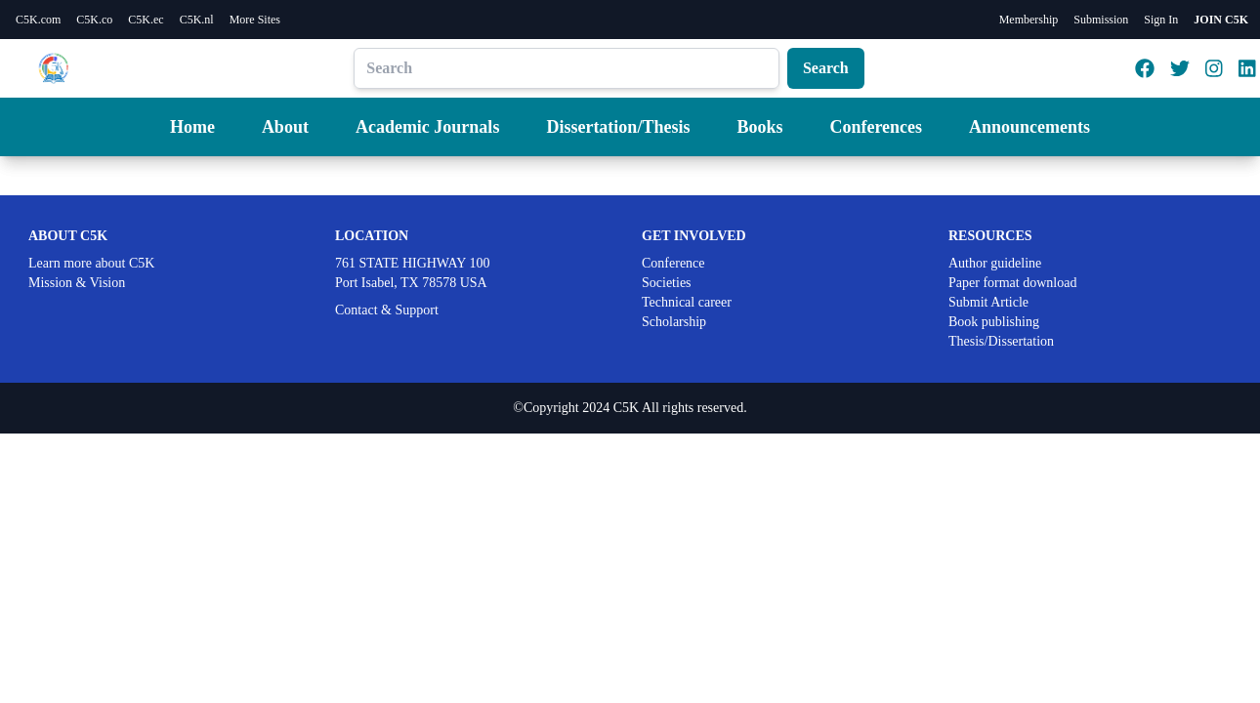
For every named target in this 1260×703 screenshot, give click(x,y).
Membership (1029, 19)
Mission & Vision (76, 282)
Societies (667, 282)
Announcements (1029, 127)
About (285, 127)
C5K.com (38, 19)
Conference (673, 263)
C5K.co (94, 19)
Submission (1100, 19)
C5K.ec (145, 19)
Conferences (875, 127)
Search (826, 68)
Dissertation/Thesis (618, 127)
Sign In (1161, 19)
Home (192, 127)
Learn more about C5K (91, 263)
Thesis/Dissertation (1001, 341)
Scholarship (674, 321)
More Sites (255, 19)
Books (759, 127)
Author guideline (994, 263)
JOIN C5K (1221, 19)
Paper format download (1012, 282)
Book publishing (993, 321)
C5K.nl (197, 19)
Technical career (687, 302)
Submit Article (988, 302)
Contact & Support (387, 310)
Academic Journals (428, 127)
